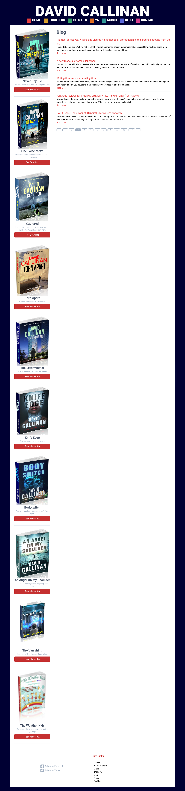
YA (97, 20)
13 (132, 130)
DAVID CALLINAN (92, 11)
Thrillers (57, 20)
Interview (97, 772)
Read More (61, 53)
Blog (129, 20)
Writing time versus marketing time (76, 78)
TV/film (96, 781)
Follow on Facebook (51, 766)
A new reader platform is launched (76, 60)
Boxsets (80, 20)
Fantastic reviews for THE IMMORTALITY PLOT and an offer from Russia (98, 95)
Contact (148, 20)
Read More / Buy (32, 89)
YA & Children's (99, 766)
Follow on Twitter (50, 770)
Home (36, 20)
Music (112, 20)
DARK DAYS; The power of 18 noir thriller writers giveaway (89, 113)
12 (124, 130)
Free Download (32, 162)
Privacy (96, 778)
